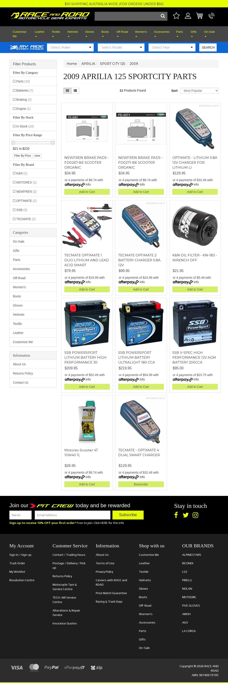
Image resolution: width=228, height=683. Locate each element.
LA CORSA (189, 631)
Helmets (72, 33)
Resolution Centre (22, 580)
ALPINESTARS (191, 554)
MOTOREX (26, 182)
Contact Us (20, 382)
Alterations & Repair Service (66, 613)
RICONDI (187, 563)
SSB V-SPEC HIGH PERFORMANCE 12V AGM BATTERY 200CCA (194, 357)
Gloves (89, 33)
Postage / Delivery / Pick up (69, 565)
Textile (56, 33)
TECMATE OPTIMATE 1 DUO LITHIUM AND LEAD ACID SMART (86, 260)
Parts (179, 33)
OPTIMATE (26, 200)
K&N (21, 173)
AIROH (186, 614)
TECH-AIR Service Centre (64, 600)
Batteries (24, 90)
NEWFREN (26, 191)
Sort (174, 90)
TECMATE (26, 219)
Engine (23, 108)
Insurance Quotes (65, 623)
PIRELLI (187, 580)
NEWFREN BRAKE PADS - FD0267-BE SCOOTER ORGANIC (86, 162)
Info (88, 184)
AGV (185, 622)
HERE (104, 523)
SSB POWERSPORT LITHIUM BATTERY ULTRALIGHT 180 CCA (136, 357)
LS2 (184, 571)
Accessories (161, 33)
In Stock (25, 126)
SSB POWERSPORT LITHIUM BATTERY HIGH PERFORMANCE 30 (85, 357)
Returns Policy (23, 373)
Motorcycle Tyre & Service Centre (65, 587)
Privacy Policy (104, 571)
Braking (23, 99)
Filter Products (24, 64)
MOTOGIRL (189, 597)
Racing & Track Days (109, 601)
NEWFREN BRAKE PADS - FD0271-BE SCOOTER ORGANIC (140, 162)
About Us (19, 364)
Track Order (17, 563)
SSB (21, 210)
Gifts (194, 33)
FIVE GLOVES (191, 605)
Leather (40, 33)
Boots (105, 33)
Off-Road (122, 33)
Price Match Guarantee (111, 593)
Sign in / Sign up (20, 554)
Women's (141, 33)
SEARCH (208, 47)
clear (37, 155)
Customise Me (19, 34)
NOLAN (187, 588)
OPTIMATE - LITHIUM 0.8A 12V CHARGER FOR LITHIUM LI (194, 162)
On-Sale (209, 33)
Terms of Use (105, 563)
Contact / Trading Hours (69, 554)
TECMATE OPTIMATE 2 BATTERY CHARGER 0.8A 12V (139, 260)
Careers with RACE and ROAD (111, 582)
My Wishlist (17, 571)
